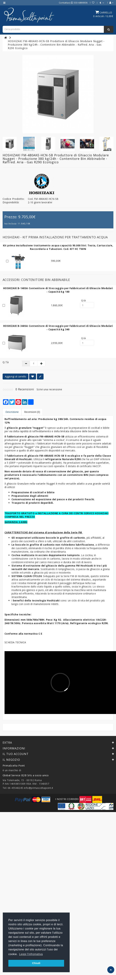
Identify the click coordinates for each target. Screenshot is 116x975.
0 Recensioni (25, 389)
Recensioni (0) (32, 412)
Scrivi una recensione (49, 389)
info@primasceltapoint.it (38, 788)
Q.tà (83, 300)
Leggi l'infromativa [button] (31, 954)
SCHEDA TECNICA (15, 642)
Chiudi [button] (36, 963)
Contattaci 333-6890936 (73, 2)
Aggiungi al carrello (15, 376)
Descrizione (12, 412)
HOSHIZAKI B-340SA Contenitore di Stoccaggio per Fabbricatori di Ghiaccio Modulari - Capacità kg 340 (58, 327)
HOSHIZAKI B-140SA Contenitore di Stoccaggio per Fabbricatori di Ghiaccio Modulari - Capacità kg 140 (58, 289)
